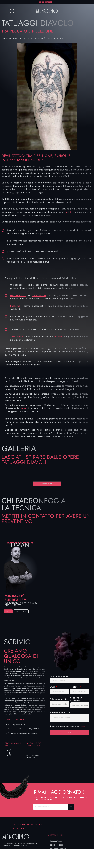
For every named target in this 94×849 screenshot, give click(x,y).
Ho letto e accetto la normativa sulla (69, 728)
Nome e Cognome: (59, 677)
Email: (53, 688)
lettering (58, 336)
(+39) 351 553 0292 (44, 2)
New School (39, 295)
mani (23, 408)
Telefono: (74, 688)
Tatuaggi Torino (56, 842)
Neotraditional (18, 295)
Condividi (18, 830)
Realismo (15, 305)
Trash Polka (16, 336)
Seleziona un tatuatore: (76, 701)
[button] (47, 484)
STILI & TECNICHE (56, 846)
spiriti (68, 212)
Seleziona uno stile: (59, 701)
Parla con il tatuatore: (60, 714)
